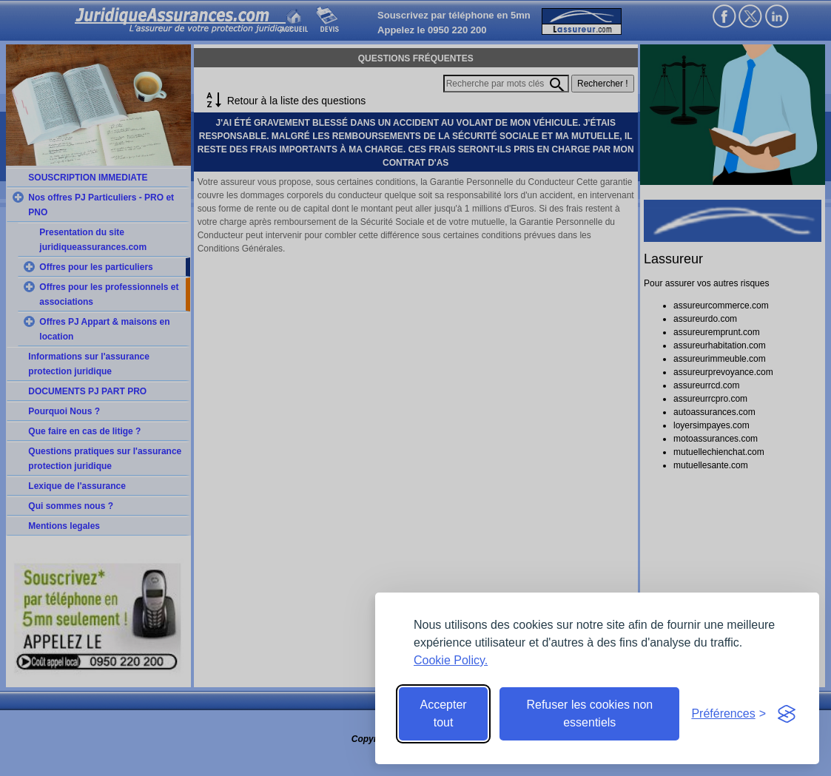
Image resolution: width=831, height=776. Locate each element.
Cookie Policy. (451, 660)
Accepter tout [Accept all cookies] (443, 713)
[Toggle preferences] (728, 714)
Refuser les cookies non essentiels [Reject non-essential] (589, 713)
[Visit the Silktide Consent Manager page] (786, 714)
